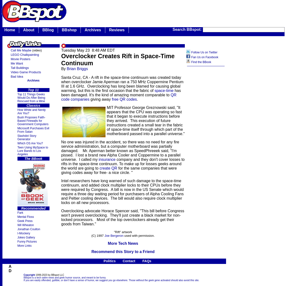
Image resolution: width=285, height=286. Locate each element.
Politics (110, 261)
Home (9, 30)
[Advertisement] (206, 145)
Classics (33, 105)
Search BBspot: (188, 29)
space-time (164, 91)
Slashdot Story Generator (26, 137)
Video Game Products (26, 72)
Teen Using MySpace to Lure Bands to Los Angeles (32, 151)
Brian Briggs (77, 69)
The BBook (33, 159)
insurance (107, 159)
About (28, 30)
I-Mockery (23, 233)
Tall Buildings (20, 68)
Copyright (29, 275)
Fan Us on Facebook (204, 57)
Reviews (117, 30)
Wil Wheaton (25, 225)
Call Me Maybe (21, 50)
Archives (93, 30)
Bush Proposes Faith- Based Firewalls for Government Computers (33, 121)
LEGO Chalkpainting (25, 55)
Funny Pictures (27, 241)
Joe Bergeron (114, 235)
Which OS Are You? (30, 143)
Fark (20, 212)
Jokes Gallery (26, 237)
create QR (108, 168)
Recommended (33, 208)
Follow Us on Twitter (204, 52)
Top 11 (33, 90)
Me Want (17, 63)
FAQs (146, 261)
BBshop (69, 30)
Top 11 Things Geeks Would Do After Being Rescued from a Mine (31, 98)
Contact (129, 261)
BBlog (48, 30)
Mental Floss (25, 217)
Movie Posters (20, 59)
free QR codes (124, 99)
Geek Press (25, 221)
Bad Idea (17, 76)
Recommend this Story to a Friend (123, 252)
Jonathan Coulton (28, 229)
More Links (24, 245)
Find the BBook (201, 62)
